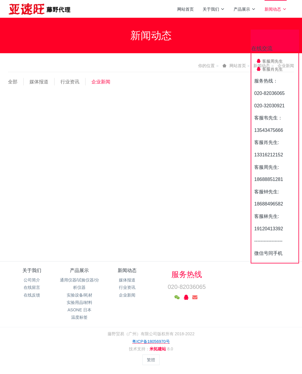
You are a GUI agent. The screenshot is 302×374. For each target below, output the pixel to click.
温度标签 (79, 317)
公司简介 (32, 280)
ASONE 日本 (79, 309)
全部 (12, 81)
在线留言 (32, 287)
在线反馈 (32, 295)
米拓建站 (158, 349)
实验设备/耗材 (80, 295)
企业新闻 (100, 81)
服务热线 (186, 274)
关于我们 (214, 9)
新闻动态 (276, 9)
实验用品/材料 (80, 302)
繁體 (151, 359)
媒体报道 (38, 81)
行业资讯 (69, 81)
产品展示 (245, 9)
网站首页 (185, 9)
